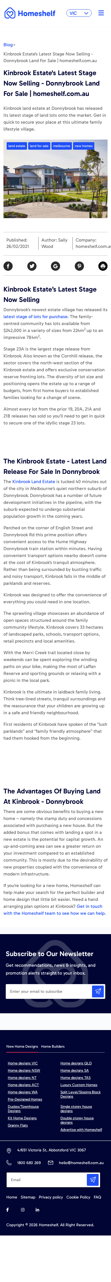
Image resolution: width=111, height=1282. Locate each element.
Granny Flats (18, 1125)
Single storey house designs (76, 1108)
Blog (8, 44)
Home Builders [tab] (53, 1046)
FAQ (97, 1197)
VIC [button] (79, 13)
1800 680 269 (29, 1162)
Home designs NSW (24, 1070)
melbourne (61, 146)
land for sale (39, 146)
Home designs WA (23, 1092)
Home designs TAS (75, 1077)
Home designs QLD (76, 1063)
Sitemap (28, 1197)
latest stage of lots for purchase (35, 316)
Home (11, 1197)
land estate (16, 146)
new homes (84, 146)
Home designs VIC (23, 1063)
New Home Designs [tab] (22, 1046)
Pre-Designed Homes (25, 1099)
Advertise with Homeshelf (81, 1129)
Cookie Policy (78, 1197)
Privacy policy (51, 1197)
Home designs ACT (23, 1085)
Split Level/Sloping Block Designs (80, 1094)
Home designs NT (22, 1077)
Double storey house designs (77, 1120)
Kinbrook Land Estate (33, 481)
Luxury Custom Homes (78, 1085)
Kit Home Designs (22, 1118)
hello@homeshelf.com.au (81, 1162)
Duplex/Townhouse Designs (23, 1108)
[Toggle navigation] (100, 13)
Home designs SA (74, 1070)
